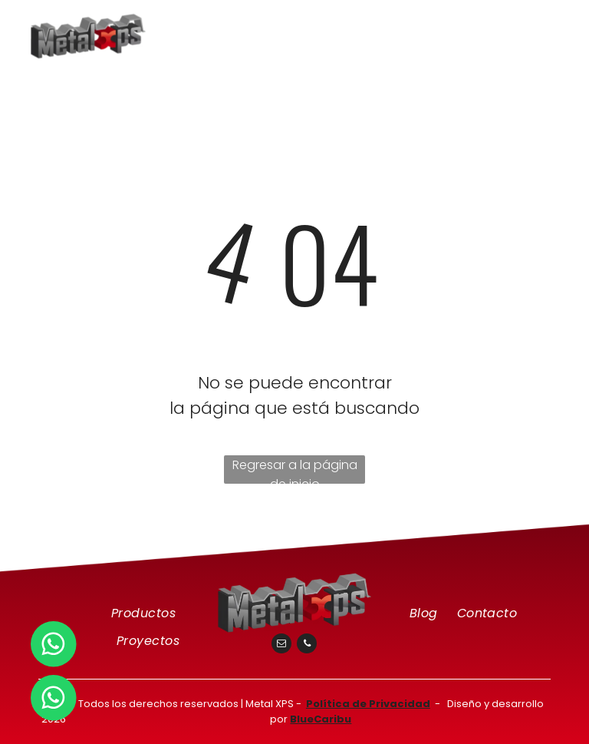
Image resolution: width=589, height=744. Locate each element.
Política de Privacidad (368, 703)
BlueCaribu (320, 719)
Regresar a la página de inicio (294, 470)
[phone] (307, 645)
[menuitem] (145, 613)
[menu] (555, 31)
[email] (281, 645)
